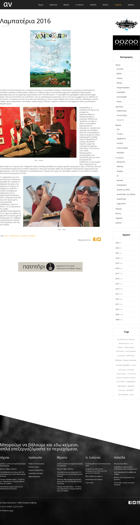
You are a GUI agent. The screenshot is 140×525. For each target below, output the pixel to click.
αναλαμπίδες (122, 185)
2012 (117, 299)
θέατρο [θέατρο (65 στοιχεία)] (119, 360)
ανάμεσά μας (122, 111)
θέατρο (119, 83)
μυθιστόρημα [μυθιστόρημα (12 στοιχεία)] (121, 374)
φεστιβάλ (31, 236)
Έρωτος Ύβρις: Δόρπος (8, 469)
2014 (117, 289)
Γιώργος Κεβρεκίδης (35, 470)
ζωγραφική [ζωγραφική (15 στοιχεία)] (121, 355)
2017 (117, 273)
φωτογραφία (122, 97)
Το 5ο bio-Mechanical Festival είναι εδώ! (97, 465)
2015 (117, 284)
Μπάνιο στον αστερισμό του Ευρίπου (124, 478)
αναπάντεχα (121, 199)
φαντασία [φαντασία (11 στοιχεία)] (121, 390)
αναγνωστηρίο (122, 148)
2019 (117, 263)
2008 (117, 319)
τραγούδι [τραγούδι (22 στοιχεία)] (131, 386)
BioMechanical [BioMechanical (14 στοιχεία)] (124, 343)
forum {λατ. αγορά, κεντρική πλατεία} (124, 484)
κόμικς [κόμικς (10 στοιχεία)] (134, 365)
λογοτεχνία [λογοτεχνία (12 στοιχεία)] (122, 370)
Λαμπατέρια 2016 (25, 21)
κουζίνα (120, 143)
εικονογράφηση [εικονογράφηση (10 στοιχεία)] (130, 351)
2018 (117, 268)
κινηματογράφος (123, 87)
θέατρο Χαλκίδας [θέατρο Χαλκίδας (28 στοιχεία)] (130, 360)
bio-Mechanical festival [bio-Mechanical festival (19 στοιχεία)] (126, 339)
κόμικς (119, 101)
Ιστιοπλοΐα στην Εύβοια (93, 479)
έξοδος (118, 213)
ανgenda (119, 218)
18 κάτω (120, 134)
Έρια (6, 236)
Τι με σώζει (89, 483)
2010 (117, 309)
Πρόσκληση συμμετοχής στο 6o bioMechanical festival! (11, 488)
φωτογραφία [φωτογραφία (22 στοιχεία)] (123, 394)
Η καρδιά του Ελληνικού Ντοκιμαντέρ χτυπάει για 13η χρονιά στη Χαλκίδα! (96, 471)
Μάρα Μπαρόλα (34, 476)
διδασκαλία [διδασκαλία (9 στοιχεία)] (120, 351)
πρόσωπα (119, 107)
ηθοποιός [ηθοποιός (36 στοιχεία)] (131, 355)
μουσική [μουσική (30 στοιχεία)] (130, 370)
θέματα (118, 125)
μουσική (23, 236)
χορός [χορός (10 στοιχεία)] (131, 395)
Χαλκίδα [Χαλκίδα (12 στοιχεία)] (120, 347)
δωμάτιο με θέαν (123, 189)
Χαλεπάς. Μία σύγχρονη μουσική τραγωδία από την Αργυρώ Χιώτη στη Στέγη (69, 481)
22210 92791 (18, 506)
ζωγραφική (121, 92)
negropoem (121, 203)
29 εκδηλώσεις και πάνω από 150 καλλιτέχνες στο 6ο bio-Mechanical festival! (12, 474)
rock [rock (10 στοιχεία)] (131, 343)
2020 (117, 258)
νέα (118, 129)
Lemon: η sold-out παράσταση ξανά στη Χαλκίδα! (13, 465)
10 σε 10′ (120, 120)
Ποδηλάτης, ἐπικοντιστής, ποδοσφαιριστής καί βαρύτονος (125, 468)
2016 (117, 278)
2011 (117, 304)
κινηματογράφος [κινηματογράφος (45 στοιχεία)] (123, 365)
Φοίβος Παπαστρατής (36, 464)
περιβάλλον (121, 138)
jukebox (119, 223)
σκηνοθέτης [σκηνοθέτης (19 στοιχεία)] (120, 381)
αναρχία (120, 171)
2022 (117, 248)
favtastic (120, 180)
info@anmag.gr (7, 510)
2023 (117, 243)
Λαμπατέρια (14, 236)
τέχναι (118, 65)
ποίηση (119, 78)
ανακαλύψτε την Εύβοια (126, 194)
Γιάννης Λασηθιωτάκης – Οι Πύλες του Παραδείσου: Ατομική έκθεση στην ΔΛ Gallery (12, 481)
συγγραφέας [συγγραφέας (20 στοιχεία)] (131, 381)
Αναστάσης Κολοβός (35, 473)
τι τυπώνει (120, 158)
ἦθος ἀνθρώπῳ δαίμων (93, 476)
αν (118, 176)
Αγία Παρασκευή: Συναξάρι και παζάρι (125, 473)
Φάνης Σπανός (33, 467)
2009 (117, 314)
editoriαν (120, 166)
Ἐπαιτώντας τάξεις (121, 464)
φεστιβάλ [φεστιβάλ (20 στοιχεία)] (130, 390)
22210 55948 (7, 506)
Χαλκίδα (119, 209)
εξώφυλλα (121, 162)
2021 (117, 253)
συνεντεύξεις (122, 115)
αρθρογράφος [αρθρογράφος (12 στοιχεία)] (129, 347)
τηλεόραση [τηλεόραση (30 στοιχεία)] (122, 386)
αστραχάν (120, 152)
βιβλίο (119, 73)
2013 (117, 294)
